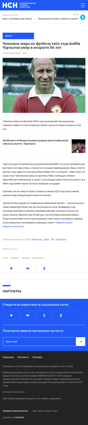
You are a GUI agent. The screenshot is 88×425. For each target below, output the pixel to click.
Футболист (39, 258)
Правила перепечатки (15, 410)
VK (52, 239)
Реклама (37, 357)
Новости (37, 239)
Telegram (61, 239)
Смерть (14, 258)
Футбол (26, 258)
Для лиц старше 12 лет (45, 410)
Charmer (19, 417)
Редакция (8, 357)
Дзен (46, 239)
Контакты (23, 357)
